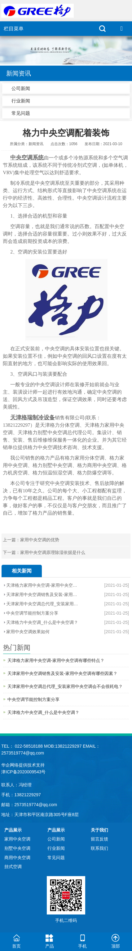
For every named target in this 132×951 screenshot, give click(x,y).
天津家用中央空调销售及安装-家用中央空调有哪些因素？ (43, 594)
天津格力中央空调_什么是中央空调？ (42, 622)
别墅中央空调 (17, 848)
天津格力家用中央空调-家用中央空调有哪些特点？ (43, 585)
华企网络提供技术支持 (23, 765)
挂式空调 (13, 866)
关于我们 (99, 830)
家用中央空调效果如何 (28, 631)
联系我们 (99, 848)
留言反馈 (99, 838)
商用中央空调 (17, 857)
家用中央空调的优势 (39, 539)
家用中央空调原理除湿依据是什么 (52, 552)
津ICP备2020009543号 (23, 771)
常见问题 (20, 113)
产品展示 (13, 830)
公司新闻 (20, 88)
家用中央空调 (17, 838)
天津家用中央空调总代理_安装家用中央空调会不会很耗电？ (43, 603)
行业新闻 (20, 100)
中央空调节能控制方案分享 (32, 613)
